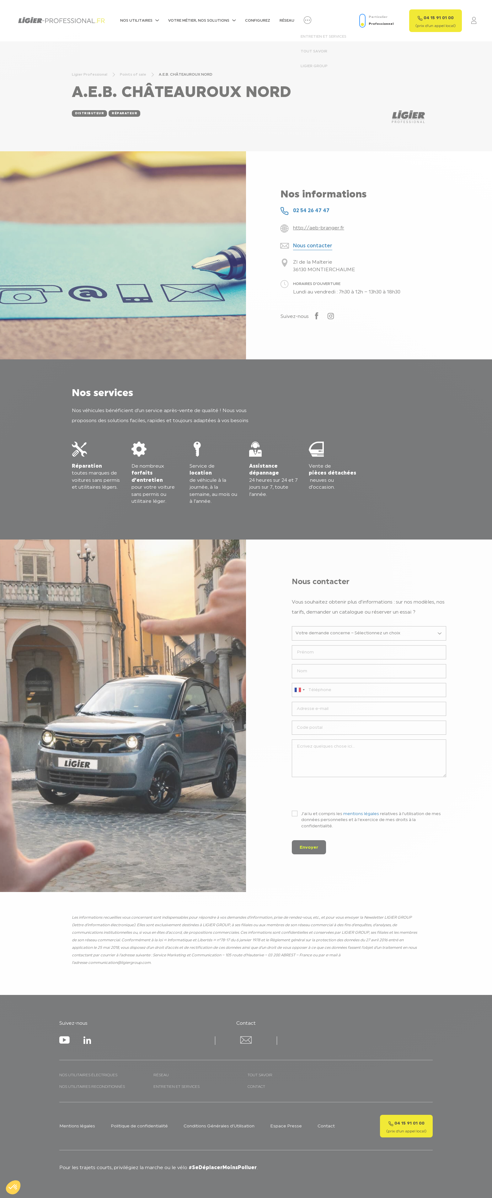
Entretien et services (176, 1087)
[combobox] (299, 690)
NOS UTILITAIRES (136, 21)
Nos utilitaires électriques (88, 1075)
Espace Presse (286, 1126)
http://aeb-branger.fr (318, 228)
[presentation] (339, 794)
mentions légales (361, 814)
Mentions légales (77, 1126)
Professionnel (381, 24)
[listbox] (369, 633)
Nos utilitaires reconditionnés (92, 1087)
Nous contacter (312, 246)
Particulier (378, 17)
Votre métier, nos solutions (198, 21)
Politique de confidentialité (139, 1126)
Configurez (257, 21)
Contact (256, 1087)
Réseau (287, 21)
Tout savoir (260, 1075)
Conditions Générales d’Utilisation (219, 1126)
